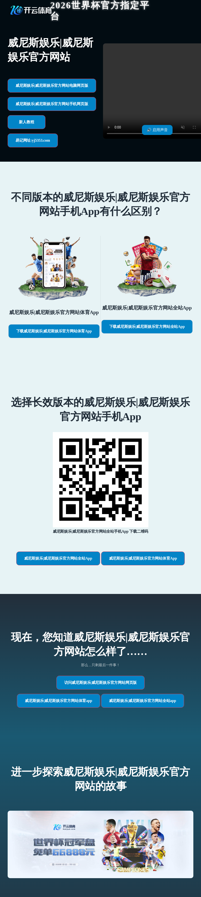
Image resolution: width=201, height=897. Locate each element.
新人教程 (26, 122)
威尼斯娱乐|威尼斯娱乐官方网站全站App (58, 558)
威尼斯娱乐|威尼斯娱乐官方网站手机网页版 (52, 104)
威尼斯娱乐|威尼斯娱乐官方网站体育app (58, 701)
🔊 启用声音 (157, 130)
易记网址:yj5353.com (33, 140)
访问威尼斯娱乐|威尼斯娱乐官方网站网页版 (100, 682)
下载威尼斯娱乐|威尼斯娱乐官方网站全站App (147, 327)
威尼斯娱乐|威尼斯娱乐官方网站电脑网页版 (52, 85)
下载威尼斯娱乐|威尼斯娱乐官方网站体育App (54, 331)
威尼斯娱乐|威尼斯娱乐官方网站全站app (142, 701)
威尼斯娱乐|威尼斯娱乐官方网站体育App (143, 558)
